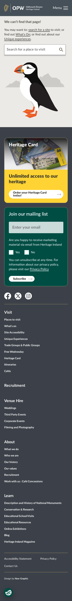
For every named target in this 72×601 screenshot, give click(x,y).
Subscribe (19, 278)
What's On (23, 34)
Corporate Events (14, 421)
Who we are (11, 455)
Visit (8, 312)
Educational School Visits (19, 516)
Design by (16, 578)
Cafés (7, 371)
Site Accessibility (14, 332)
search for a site (39, 29)
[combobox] (31, 49)
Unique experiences (17, 39)
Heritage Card (12, 358)
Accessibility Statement (17, 559)
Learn (8, 496)
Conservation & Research (19, 509)
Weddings (10, 408)
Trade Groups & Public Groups (22, 345)
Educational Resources (17, 522)
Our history (11, 462)
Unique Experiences (16, 339)
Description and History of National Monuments (32, 503)
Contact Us (10, 566)
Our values (10, 468)
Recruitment (14, 386)
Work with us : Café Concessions (23, 481)
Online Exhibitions (15, 529)
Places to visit (12, 319)
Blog (6, 535)
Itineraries (10, 364)
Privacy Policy (39, 269)
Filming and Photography (19, 427)
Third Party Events (15, 414)
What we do (11, 449)
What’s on (10, 326)
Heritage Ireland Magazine (19, 541)
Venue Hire (13, 401)
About (9, 442)
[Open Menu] (61, 8)
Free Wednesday (14, 352)
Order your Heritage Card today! (30, 194)
